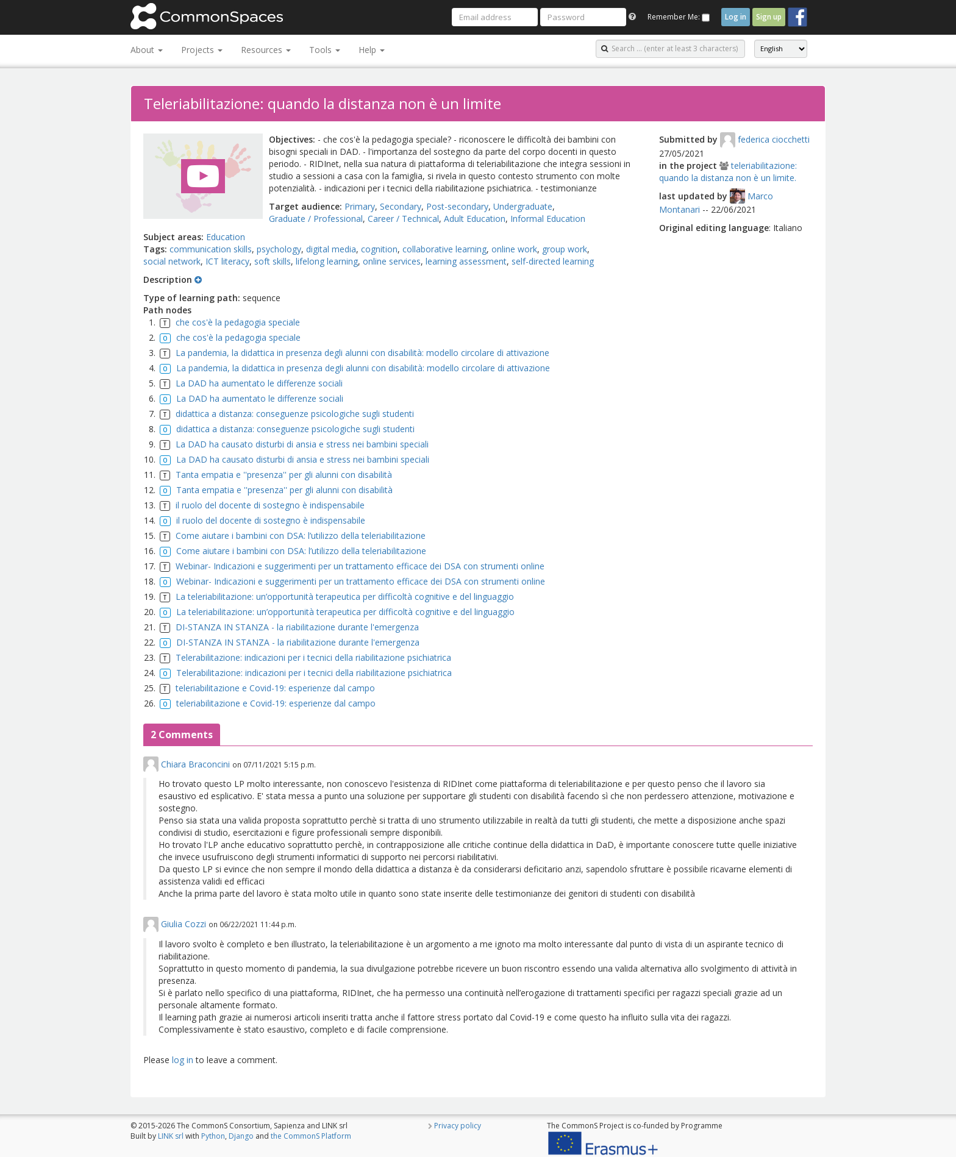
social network (172, 261)
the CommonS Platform (311, 1136)
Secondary (400, 206)
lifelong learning (327, 261)
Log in (735, 17)
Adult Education (474, 218)
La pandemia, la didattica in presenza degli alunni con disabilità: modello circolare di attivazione (362, 352)
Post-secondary (457, 206)
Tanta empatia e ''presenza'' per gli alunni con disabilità (284, 474)
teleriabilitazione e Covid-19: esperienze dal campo (275, 688)
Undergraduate (522, 206)
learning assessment (466, 261)
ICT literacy (227, 261)
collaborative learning (444, 249)
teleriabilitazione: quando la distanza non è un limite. (728, 171)
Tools (324, 49)
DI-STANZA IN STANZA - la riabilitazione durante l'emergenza (297, 627)
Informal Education (547, 218)
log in (182, 1060)
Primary (359, 206)
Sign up (769, 17)
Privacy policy (457, 1125)
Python (213, 1136)
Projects (202, 49)
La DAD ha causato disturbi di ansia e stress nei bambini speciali (302, 444)
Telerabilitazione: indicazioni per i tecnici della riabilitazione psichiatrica (313, 657)
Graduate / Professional (316, 218)
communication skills (210, 249)
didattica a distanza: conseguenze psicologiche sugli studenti (295, 413)
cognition (379, 249)
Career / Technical (403, 218)
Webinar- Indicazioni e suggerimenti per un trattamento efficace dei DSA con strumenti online (360, 566)
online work (514, 249)
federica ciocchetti (774, 139)
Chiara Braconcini (195, 764)
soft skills (272, 261)
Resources (266, 49)
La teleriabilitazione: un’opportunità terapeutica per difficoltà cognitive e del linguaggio (345, 596)
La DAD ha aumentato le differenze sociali (259, 383)
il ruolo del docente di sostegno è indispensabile (270, 505)
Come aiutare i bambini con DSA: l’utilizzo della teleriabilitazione (301, 535)
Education (225, 236)
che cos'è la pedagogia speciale (238, 322)
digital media (331, 249)
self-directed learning (553, 261)
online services (392, 261)
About (146, 49)
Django (241, 1136)
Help (371, 49)
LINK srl (171, 1136)
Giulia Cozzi (183, 924)
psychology (279, 249)
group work (564, 249)
